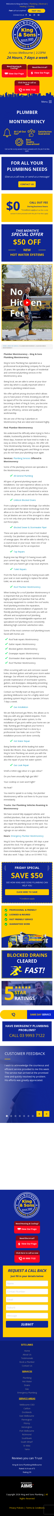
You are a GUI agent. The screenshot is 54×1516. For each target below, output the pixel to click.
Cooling (31, 6)
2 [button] (11, 1116)
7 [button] (32, 1116)
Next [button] (46, 1114)
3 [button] (15, 1116)
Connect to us (18, 15)
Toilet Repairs (20, 569)
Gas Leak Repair (21, 765)
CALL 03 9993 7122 (27, 1035)
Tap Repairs (19, 551)
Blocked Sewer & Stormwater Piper (30, 527)
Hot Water (27, 1381)
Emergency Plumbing (27, 1392)
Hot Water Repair (22, 741)
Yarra (27, 1449)
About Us (27, 1354)
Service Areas (27, 1398)
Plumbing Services (22, 458)
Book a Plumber (27, 1362)
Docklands (27, 1412)
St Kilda (27, 1445)
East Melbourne (27, 1415)
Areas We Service (13, 346)
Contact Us (27, 1365)
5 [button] (24, 1116)
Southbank (27, 1438)
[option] (27, 1073)
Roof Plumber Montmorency (27, 587)
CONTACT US (27, 184)
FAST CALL (36, 10)
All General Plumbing (23, 475)
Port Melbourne (27, 1430)
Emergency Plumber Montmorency (27, 836)
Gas (27, 1389)
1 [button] (6, 1116)
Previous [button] (39, 1114)
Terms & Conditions (35, 1507)
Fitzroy (27, 1423)
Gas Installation (21, 707)
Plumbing (34, 4)
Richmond (27, 1434)
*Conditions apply (27, 898)
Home (4, 346)
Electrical (43, 4)
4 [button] (19, 1116)
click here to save (27, 892)
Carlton (27, 1408)
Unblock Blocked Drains (25, 500)
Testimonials (27, 1358)
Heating (23, 6)
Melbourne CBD (27, 1404)
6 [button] (28, 1116)
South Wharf (27, 1441)
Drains (27, 1385)
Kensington (27, 1427)
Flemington (27, 1419)
